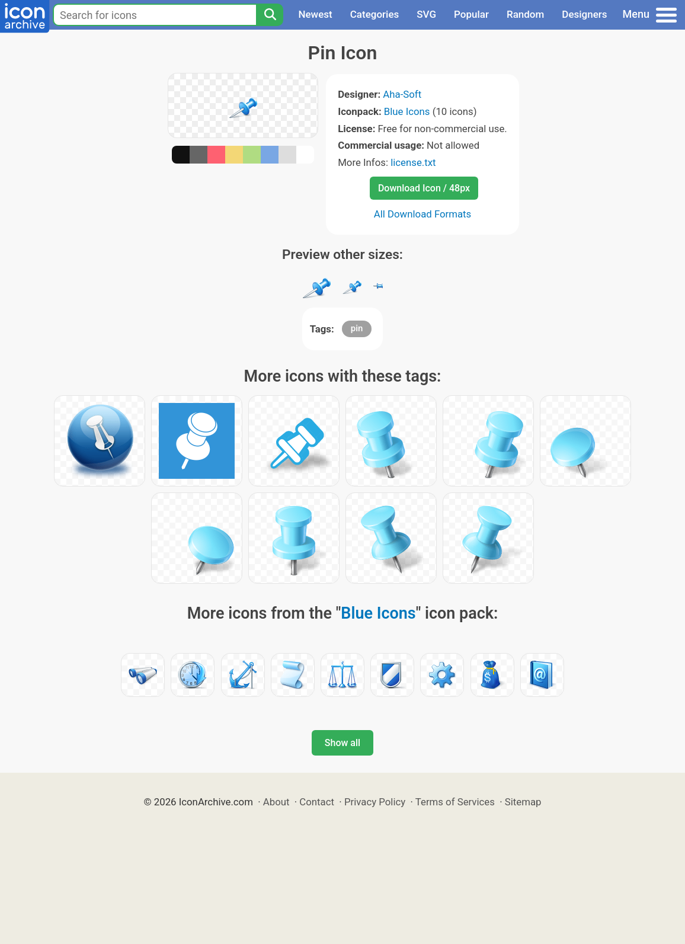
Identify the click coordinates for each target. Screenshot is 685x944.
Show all (342, 742)
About (276, 802)
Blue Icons (407, 111)
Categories (374, 14)
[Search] (269, 15)
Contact (316, 802)
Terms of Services (455, 802)
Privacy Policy (374, 802)
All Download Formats (423, 214)
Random (525, 14)
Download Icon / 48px (424, 188)
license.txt (413, 162)
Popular (471, 14)
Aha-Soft (402, 94)
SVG (426, 14)
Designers (584, 14)
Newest (315, 14)
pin (357, 328)
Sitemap (523, 802)
